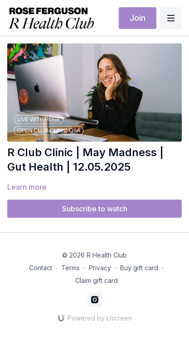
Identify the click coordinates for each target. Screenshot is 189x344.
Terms (70, 268)
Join (137, 18)
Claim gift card (96, 280)
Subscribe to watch (94, 208)
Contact (40, 268)
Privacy (100, 268)
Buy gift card (139, 268)
